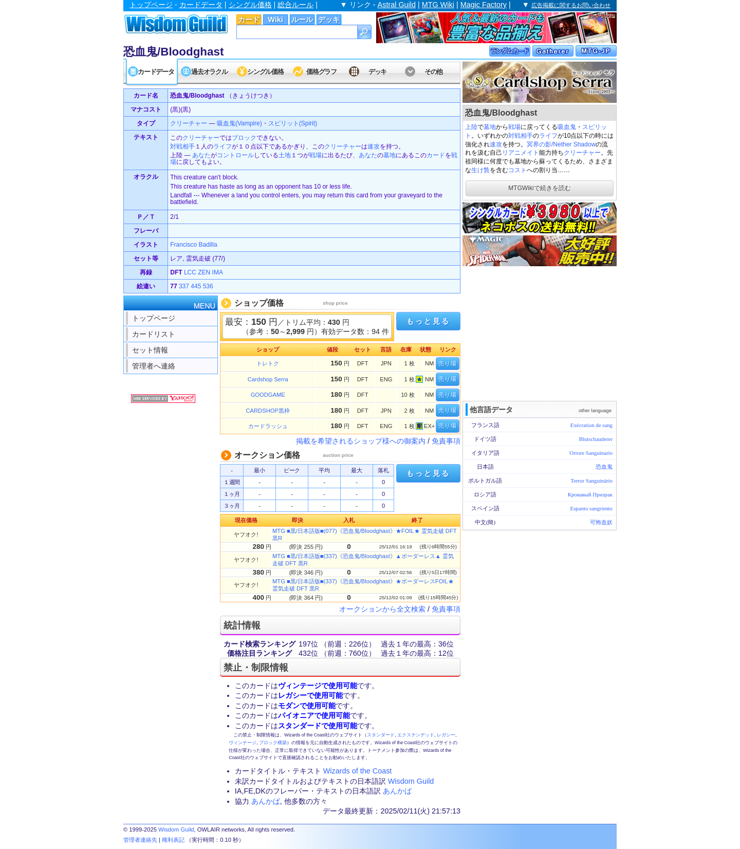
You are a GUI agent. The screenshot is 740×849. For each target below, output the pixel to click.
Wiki (275, 19)
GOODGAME (268, 395)
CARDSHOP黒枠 (268, 411)
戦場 (514, 127)
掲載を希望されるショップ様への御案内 (360, 441)
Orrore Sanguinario (591, 453)
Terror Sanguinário (591, 480)
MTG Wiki (438, 5)
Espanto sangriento (591, 508)
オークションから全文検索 (382, 609)
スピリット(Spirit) (292, 123)
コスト (517, 170)
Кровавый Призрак (590, 494)
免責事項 (446, 441)
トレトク (267, 363)
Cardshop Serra (268, 379)
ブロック (244, 137)
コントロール (235, 155)
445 (196, 286)
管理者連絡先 (140, 840)
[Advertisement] (539, 332)
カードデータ (201, 5)
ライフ (548, 135)
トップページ (151, 5)
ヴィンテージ (242, 742)
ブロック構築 (273, 742)
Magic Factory (483, 5)
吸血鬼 (567, 127)
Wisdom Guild (411, 781)
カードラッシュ (268, 426)
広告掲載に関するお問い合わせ (570, 5)
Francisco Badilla (193, 244)
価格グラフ (321, 72)
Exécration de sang (591, 425)
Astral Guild (397, 5)
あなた (201, 155)
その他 (433, 72)
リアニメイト (520, 152)
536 (208, 286)
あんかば (397, 791)
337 (184, 286)
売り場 (447, 363)
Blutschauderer (596, 439)
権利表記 (173, 840)
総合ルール (295, 5)
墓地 (490, 127)
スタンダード (381, 734)
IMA (217, 272)
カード (249, 19)
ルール (302, 19)
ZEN (204, 272)
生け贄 (480, 170)
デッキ (329, 19)
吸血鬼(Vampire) (239, 123)
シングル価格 (250, 5)
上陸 (471, 127)
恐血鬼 (604, 467)
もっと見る (428, 321)
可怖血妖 (601, 522)
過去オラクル (209, 72)
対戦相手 (520, 135)
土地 (285, 155)
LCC (190, 272)
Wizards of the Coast (357, 771)
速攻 (496, 144)
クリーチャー (582, 152)
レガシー (446, 734)
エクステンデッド (415, 734)
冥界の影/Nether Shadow (561, 144)
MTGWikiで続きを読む (539, 188)
